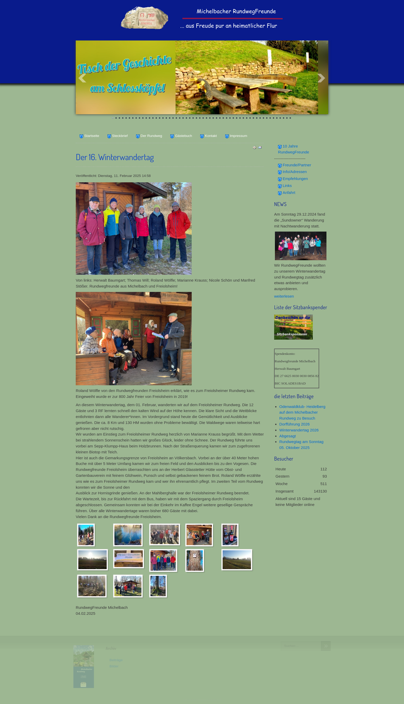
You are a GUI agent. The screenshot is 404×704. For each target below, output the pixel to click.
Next (321, 78)
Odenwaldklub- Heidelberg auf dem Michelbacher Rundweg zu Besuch (302, 412)
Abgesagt (287, 436)
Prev (82, 78)
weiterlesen (284, 296)
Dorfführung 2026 (294, 424)
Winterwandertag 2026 (299, 430)
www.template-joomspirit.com (202, 699)
